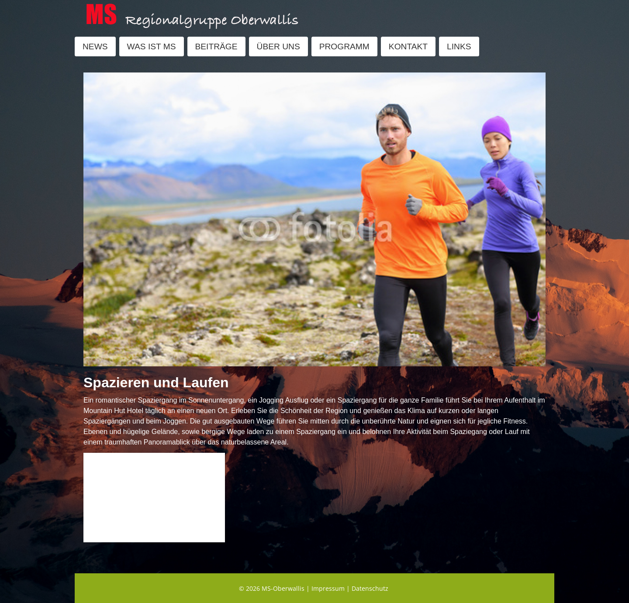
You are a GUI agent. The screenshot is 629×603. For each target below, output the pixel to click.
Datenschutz (370, 588)
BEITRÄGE (216, 46)
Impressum (328, 588)
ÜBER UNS (278, 46)
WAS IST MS (151, 46)
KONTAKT (408, 46)
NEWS (95, 46)
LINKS (459, 46)
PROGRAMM (344, 46)
